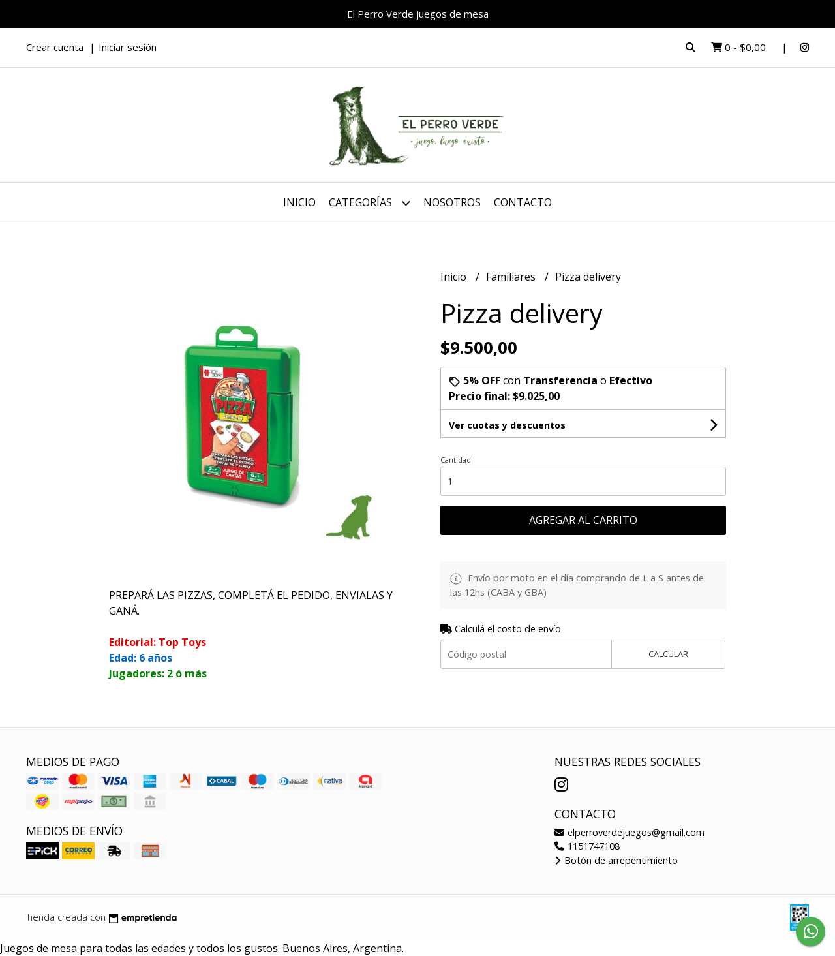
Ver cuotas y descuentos (507, 425)
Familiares (512, 277)
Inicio (299, 202)
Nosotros (452, 202)
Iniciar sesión (128, 47)
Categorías (369, 203)
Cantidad (455, 460)
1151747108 (587, 846)
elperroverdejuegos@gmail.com (629, 832)
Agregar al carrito (583, 520)
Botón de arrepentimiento (616, 860)
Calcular (668, 654)
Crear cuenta (55, 47)
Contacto (523, 202)
